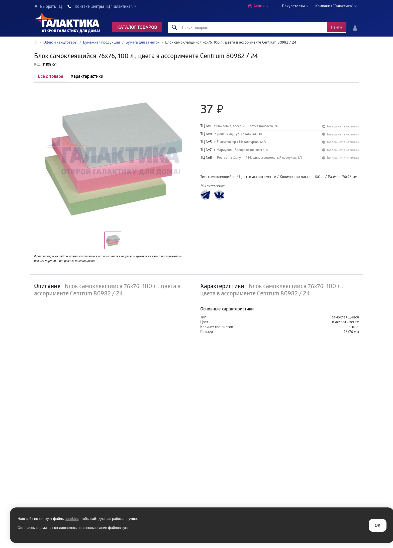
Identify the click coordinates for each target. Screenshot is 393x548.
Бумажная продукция (101, 42)
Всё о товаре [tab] (50, 76)
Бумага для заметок (143, 42)
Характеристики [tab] (87, 76)
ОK (377, 525)
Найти (336, 27)
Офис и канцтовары (60, 42)
